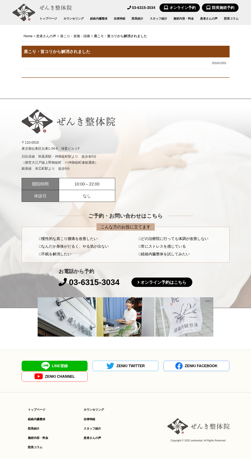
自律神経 (119, 18)
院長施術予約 (220, 8)
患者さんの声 (209, 18)
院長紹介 (137, 18)
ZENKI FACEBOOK (151, 366)
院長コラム (231, 18)
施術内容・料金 (183, 18)
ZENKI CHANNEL (204, 366)
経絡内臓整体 (99, 18)
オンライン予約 (180, 8)
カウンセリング (73, 18)
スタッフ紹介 (158, 18)
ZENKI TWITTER (99, 366)
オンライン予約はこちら (164, 282)
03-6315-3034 (141, 8)
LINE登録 (47, 366)
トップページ (48, 18)
